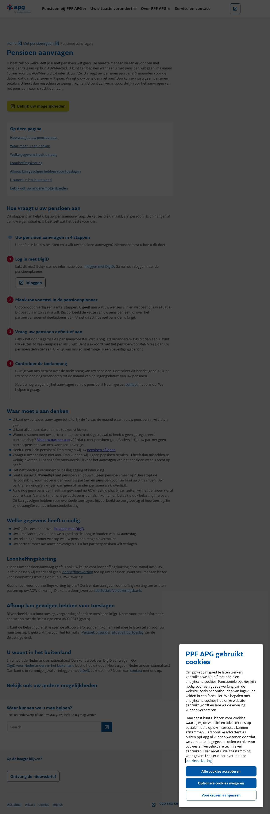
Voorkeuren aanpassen (221, 795)
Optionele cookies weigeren (221, 783)
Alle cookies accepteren (221, 771)
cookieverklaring (199, 760)
